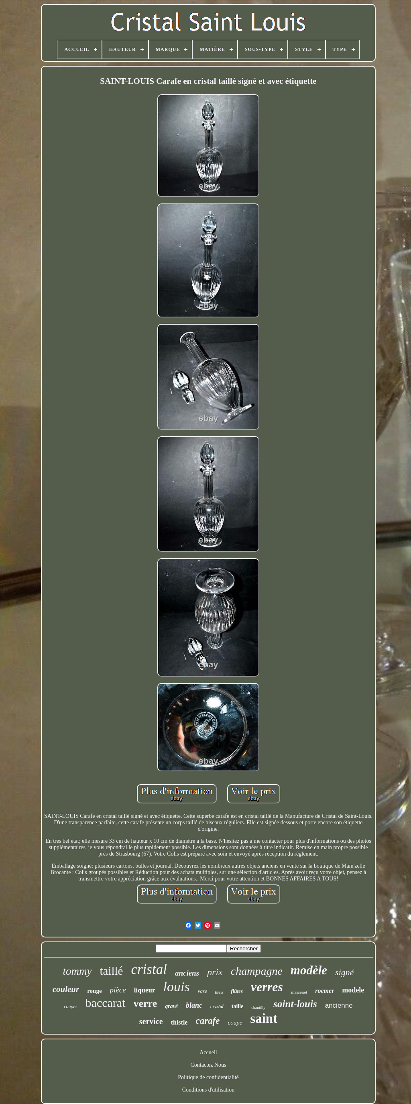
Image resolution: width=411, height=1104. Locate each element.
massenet (299, 992)
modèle (309, 970)
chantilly (258, 1007)
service (151, 1021)
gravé (171, 1006)
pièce (118, 990)
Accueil (208, 1052)
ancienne (339, 1005)
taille (238, 1006)
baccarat (105, 1002)
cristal (149, 969)
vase (202, 991)
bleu (219, 992)
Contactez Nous (208, 1065)
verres (267, 987)
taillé (111, 970)
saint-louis (295, 1003)
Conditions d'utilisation (208, 1090)
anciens (187, 973)
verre (145, 1003)
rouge (94, 991)
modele (353, 990)
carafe (207, 1021)
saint (263, 1018)
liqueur (144, 990)
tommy (77, 971)
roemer (324, 990)
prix (215, 972)
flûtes (237, 991)
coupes (70, 1006)
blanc (194, 1005)
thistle (179, 1022)
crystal (217, 1006)
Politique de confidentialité (208, 1077)
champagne (257, 971)
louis (176, 986)
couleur (66, 989)
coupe (235, 1022)
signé (344, 972)
